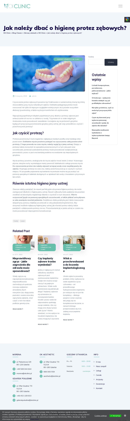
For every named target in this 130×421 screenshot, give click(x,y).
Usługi (98, 371)
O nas (98, 362)
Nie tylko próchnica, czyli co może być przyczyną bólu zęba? (103, 110)
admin (32, 96)
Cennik (98, 375)
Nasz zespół (101, 366)
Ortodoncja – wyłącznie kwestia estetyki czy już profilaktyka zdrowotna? (101, 100)
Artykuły (99, 379)
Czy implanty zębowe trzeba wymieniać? (47, 261)
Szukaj (91, 57)
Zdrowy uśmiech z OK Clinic (68, 59)
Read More (17, 309)
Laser (23, 221)
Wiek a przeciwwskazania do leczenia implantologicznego (74, 265)
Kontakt (99, 388)
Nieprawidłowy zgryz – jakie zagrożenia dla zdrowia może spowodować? (22, 265)
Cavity (16, 221)
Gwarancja (100, 384)
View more (35, 419)
